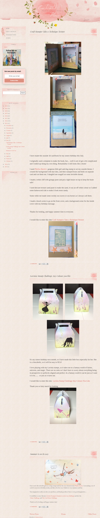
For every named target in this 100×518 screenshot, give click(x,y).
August (8, 135)
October (8, 130)
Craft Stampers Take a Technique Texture (68, 220)
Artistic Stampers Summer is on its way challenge (60, 496)
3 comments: (33, 263)
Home (63, 514)
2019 (6, 113)
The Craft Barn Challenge (49, 498)
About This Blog (11, 31)
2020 (6, 111)
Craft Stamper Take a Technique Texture (14, 143)
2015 (6, 123)
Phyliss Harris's (41, 169)
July (7, 138)
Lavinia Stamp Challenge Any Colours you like (15, 147)
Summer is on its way (11, 150)
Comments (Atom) (39, 517)
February (8, 161)
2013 (6, 167)
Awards (8, 38)
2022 (6, 106)
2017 (6, 118)
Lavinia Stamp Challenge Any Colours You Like (71, 381)
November (9, 128)
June (7, 140)
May (7, 153)
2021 (6, 108)
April (7, 156)
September (9, 133)
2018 (6, 116)
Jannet (6, 47)
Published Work (11, 35)
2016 (6, 121)
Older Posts (92, 514)
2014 (6, 164)
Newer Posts (34, 514)
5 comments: (33, 442)
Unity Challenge (34, 498)
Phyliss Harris (79, 486)
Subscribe (14, 80)
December (9, 125)
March (8, 158)
